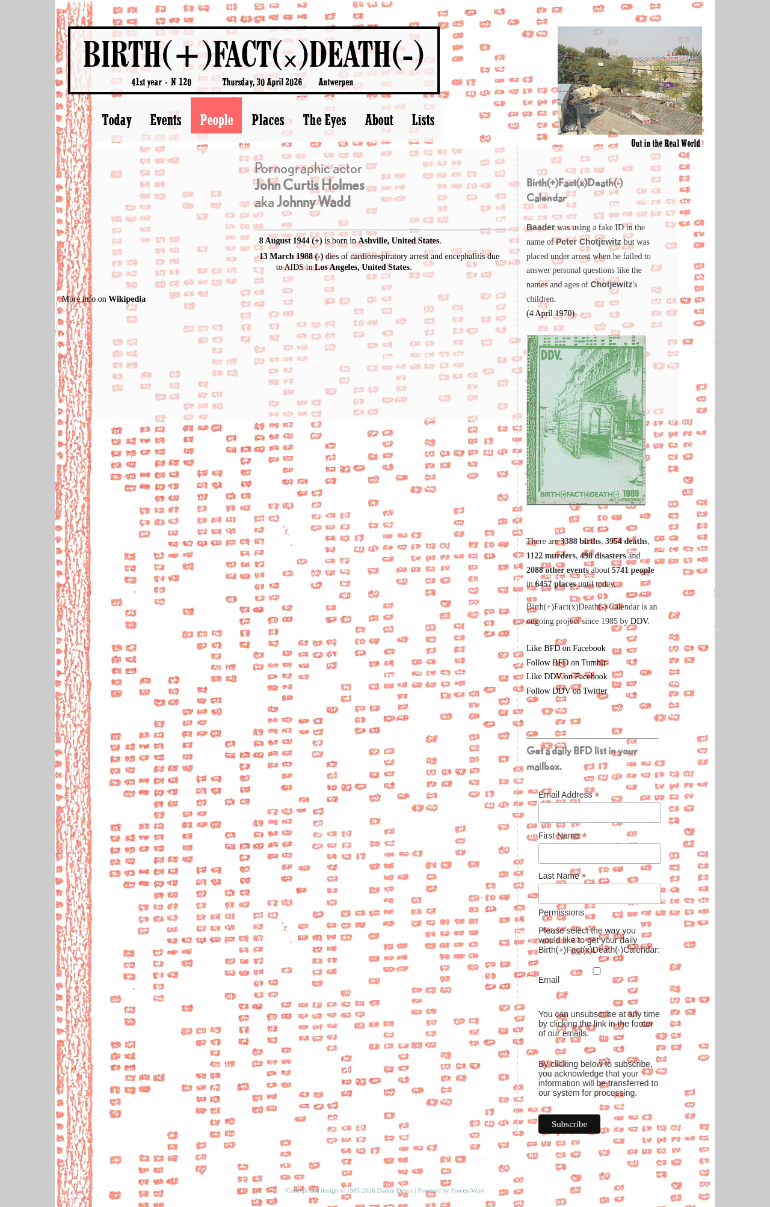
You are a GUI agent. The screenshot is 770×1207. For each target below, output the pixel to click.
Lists (422, 119)
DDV (639, 621)
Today (116, 119)
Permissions (561, 912)
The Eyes (324, 119)
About (379, 119)
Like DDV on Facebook (567, 676)
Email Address (569, 795)
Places (267, 119)
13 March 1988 (286, 256)
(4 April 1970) (550, 313)
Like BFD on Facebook (566, 648)
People (216, 119)
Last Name (562, 876)
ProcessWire (467, 1190)
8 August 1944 (284, 240)
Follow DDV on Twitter (566, 690)
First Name (562, 836)
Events (165, 119)
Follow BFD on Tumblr (566, 662)
